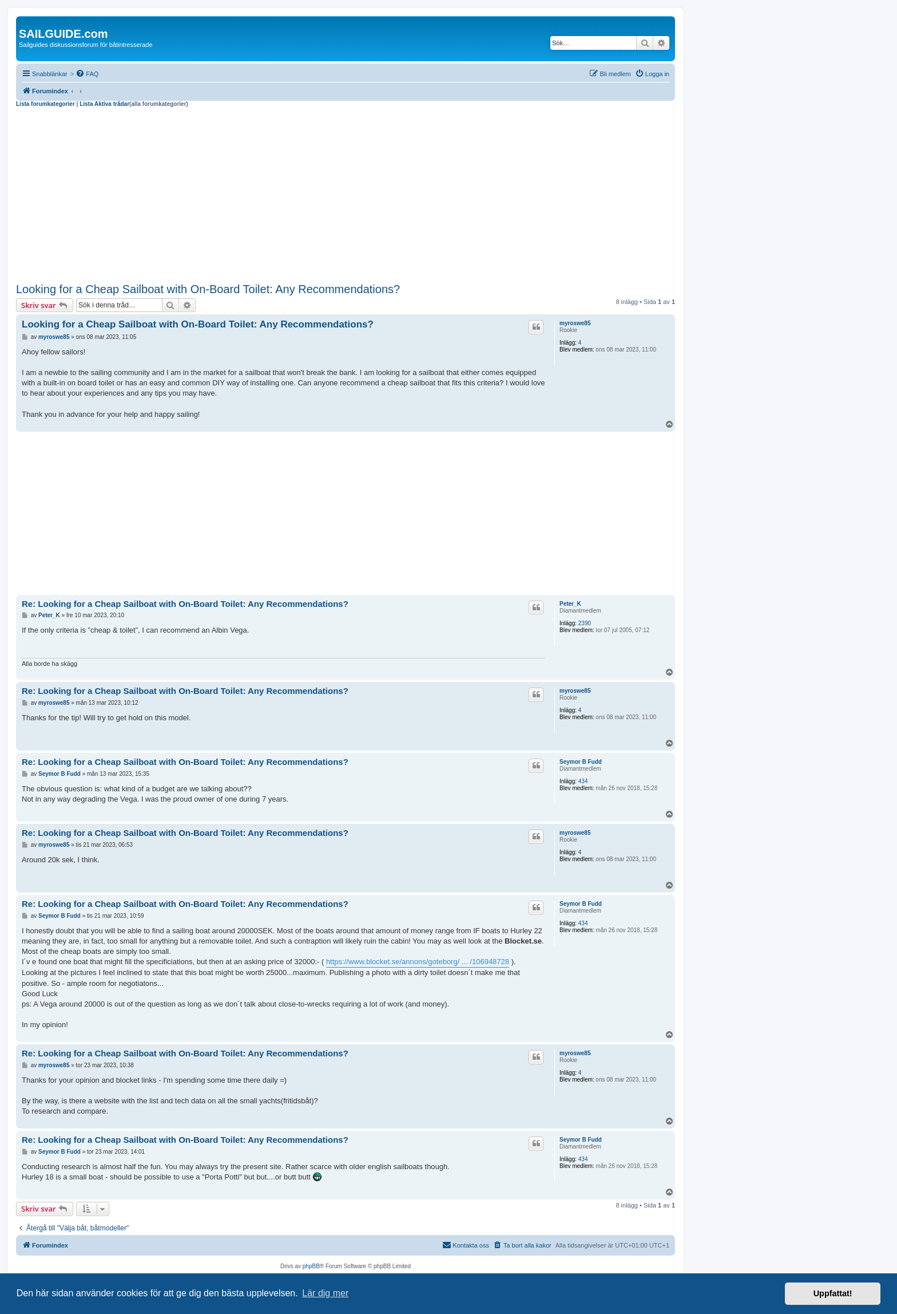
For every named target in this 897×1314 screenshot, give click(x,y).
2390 (584, 623)
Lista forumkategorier (45, 104)
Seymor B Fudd (580, 762)
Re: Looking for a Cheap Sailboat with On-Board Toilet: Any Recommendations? (185, 604)
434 (583, 781)
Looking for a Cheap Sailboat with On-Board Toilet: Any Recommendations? (208, 289)
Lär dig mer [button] (325, 1293)
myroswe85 (574, 323)
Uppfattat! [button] (832, 1293)
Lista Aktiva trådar (104, 104)
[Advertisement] (345, 193)
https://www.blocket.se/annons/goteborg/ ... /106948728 (417, 961)
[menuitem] (87, 74)
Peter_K (570, 604)
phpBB (311, 1266)
